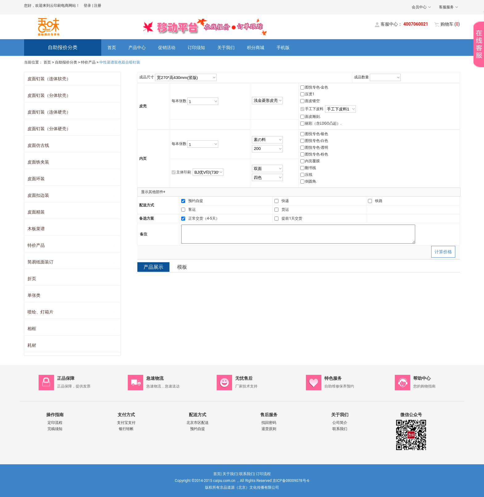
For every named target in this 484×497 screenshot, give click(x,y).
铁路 (378, 201)
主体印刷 (183, 172)
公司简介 (339, 422)
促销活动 (166, 47)
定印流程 (55, 422)
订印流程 (263, 474)
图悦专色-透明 (316, 147)
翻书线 (310, 168)
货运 (285, 209)
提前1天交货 (292, 218)
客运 (192, 209)
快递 (285, 201)
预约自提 (195, 201)
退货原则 (268, 429)
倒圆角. (311, 181)
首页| (217, 474)
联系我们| (247, 474)
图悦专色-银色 (316, 134)
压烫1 (310, 94)
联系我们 (339, 429)
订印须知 (196, 47)
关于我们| (230, 474)
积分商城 (255, 47)
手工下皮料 (314, 109)
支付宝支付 (126, 422)
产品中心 (137, 47)
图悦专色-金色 (316, 87)
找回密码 (268, 422)
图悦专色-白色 (316, 141)
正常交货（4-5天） (203, 218)
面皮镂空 (312, 101)
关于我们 (226, 47)
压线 (308, 174)
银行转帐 (126, 429)
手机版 (283, 47)
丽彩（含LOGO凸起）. (323, 123)
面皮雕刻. (313, 116)
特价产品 (88, 62)
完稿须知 (55, 429)
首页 (111, 47)
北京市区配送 (197, 422)
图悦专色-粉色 (316, 154)
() (450, 24)
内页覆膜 (312, 161)
